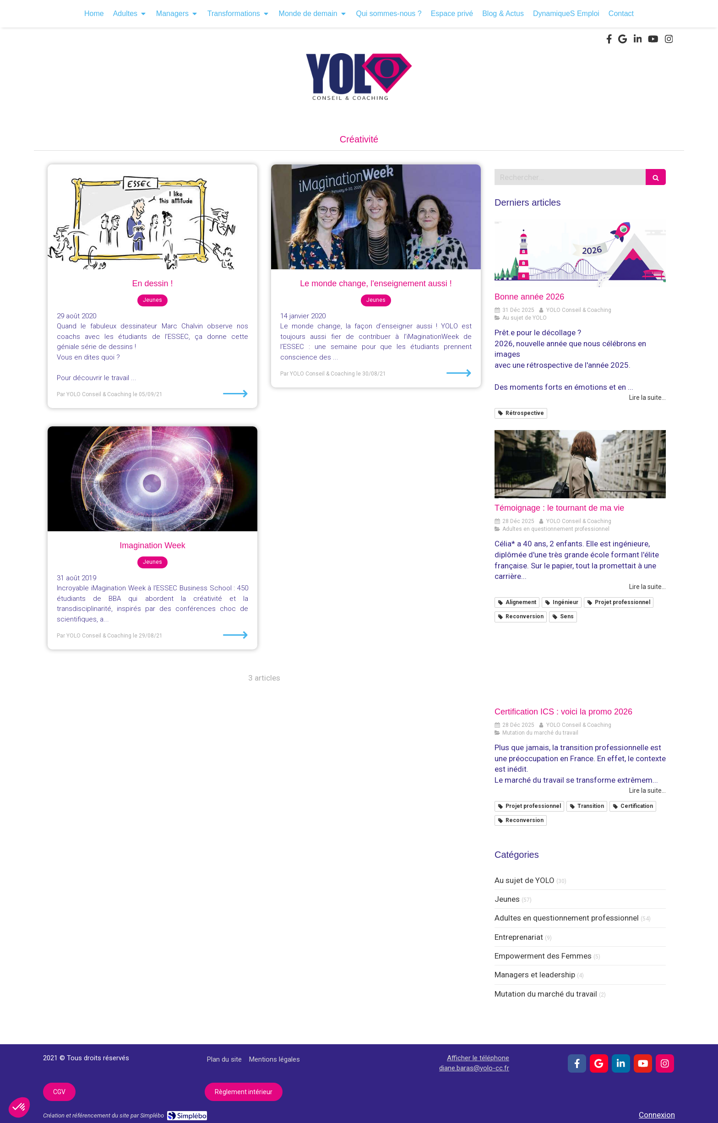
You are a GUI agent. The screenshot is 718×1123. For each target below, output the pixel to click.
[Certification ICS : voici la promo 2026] (580, 668)
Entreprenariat (519, 937)
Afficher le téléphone (478, 1058)
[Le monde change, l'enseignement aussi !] (376, 216)
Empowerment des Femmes (543, 955)
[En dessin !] (152, 216)
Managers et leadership (535, 974)
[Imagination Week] (152, 478)
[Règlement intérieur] (244, 1092)
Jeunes (507, 899)
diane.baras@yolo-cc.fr (474, 1068)
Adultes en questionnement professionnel (567, 917)
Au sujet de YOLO (525, 880)
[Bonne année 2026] (580, 253)
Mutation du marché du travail (546, 993)
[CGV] (59, 1092)
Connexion (657, 1114)
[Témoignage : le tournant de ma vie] (580, 464)
